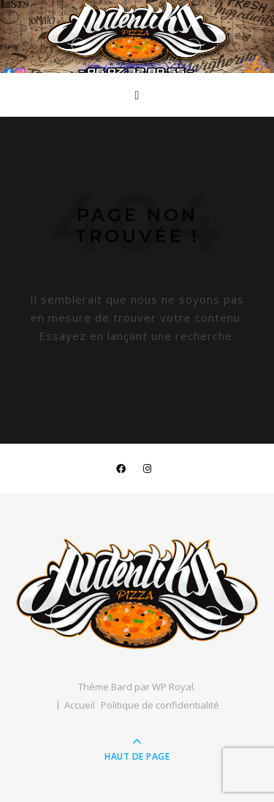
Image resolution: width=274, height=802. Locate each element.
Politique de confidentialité (160, 705)
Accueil (79, 705)
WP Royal (173, 686)
